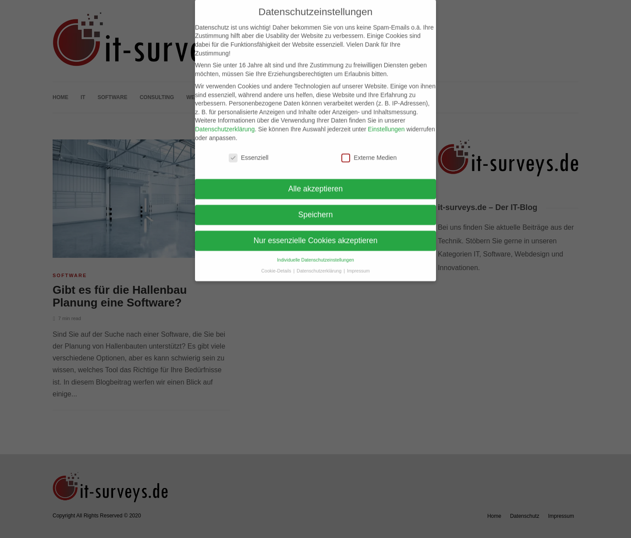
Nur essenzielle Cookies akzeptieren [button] (315, 232)
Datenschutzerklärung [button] (320, 262)
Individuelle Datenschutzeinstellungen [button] (315, 252)
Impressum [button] (358, 262)
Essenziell (249, 150)
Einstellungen (386, 121)
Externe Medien (369, 150)
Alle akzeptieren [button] (315, 181)
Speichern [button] (315, 207)
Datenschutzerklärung (225, 121)
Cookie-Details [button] (276, 262)
